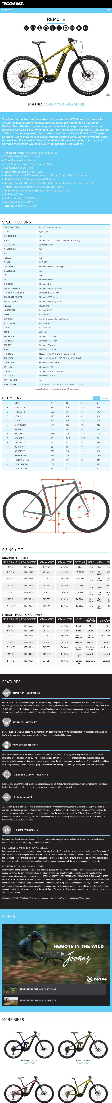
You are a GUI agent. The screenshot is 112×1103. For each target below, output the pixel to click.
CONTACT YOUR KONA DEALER (64, 104)
